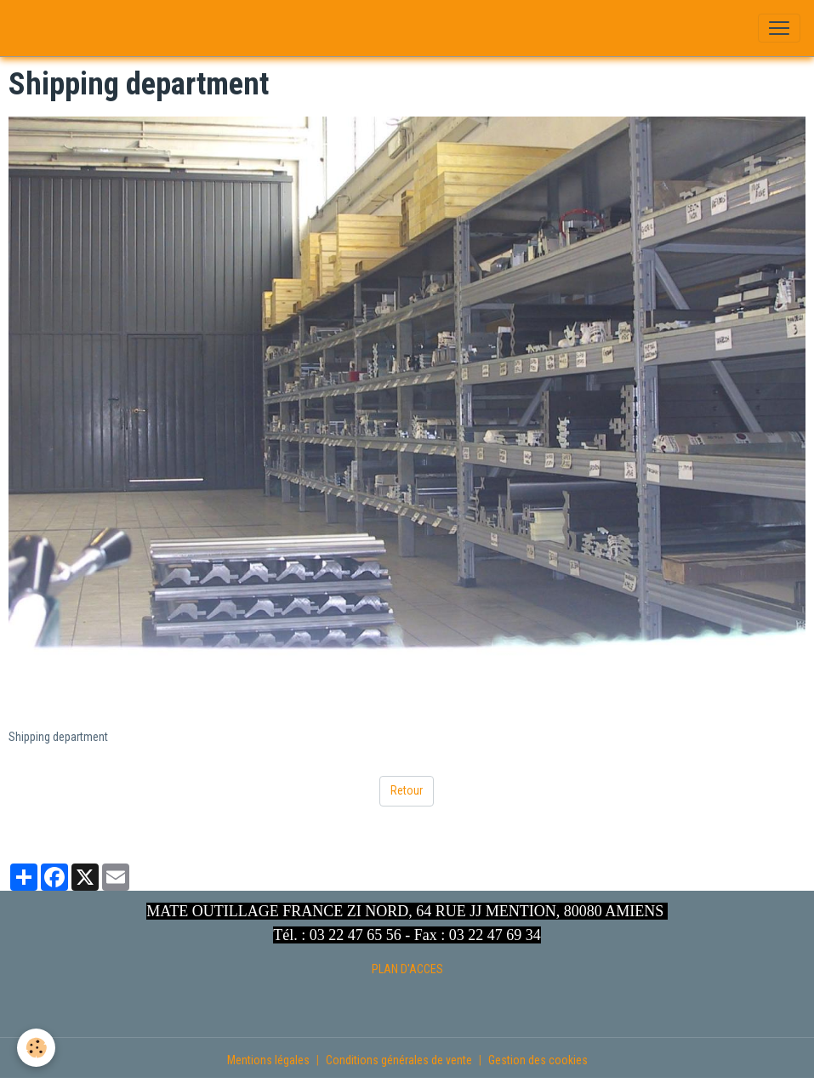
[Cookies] (36, 1048)
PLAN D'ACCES (407, 969)
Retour (406, 790)
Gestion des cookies (538, 1060)
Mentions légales (268, 1060)
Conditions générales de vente (399, 1060)
